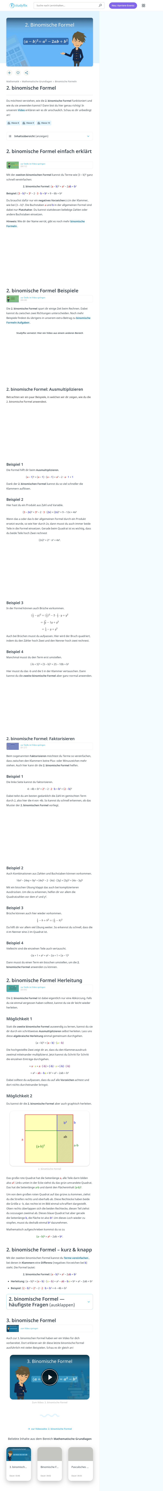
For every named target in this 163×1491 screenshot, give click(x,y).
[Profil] (152, 5)
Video (21, 110)
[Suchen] (100, 5)
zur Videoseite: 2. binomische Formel (50, 1428)
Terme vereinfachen (76, 1258)
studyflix (21, 5)
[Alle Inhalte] (143, 5)
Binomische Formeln (66, 81)
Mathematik (12, 81)
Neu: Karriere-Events (123, 5)
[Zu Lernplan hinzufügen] (9, 73)
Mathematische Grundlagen (37, 81)
